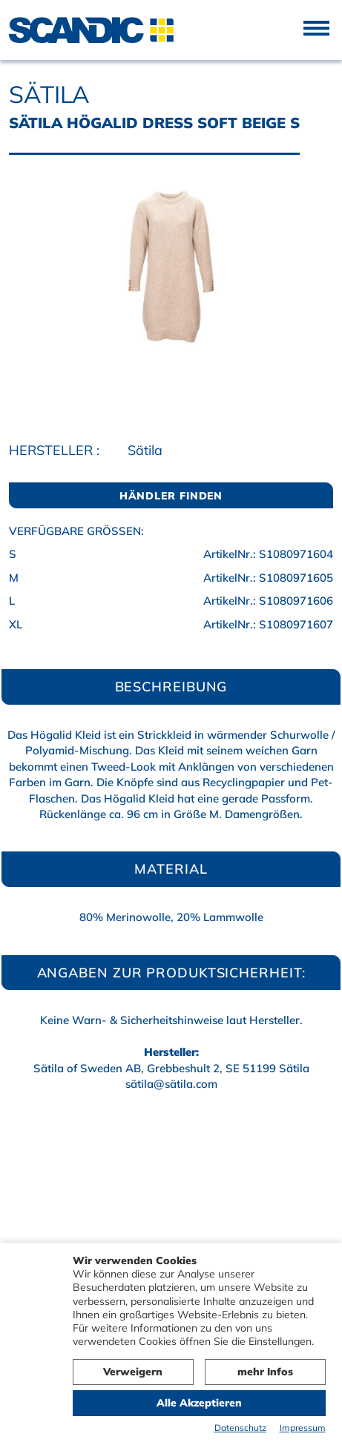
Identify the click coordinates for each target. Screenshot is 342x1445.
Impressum (303, 1427)
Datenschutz (240, 1427)
